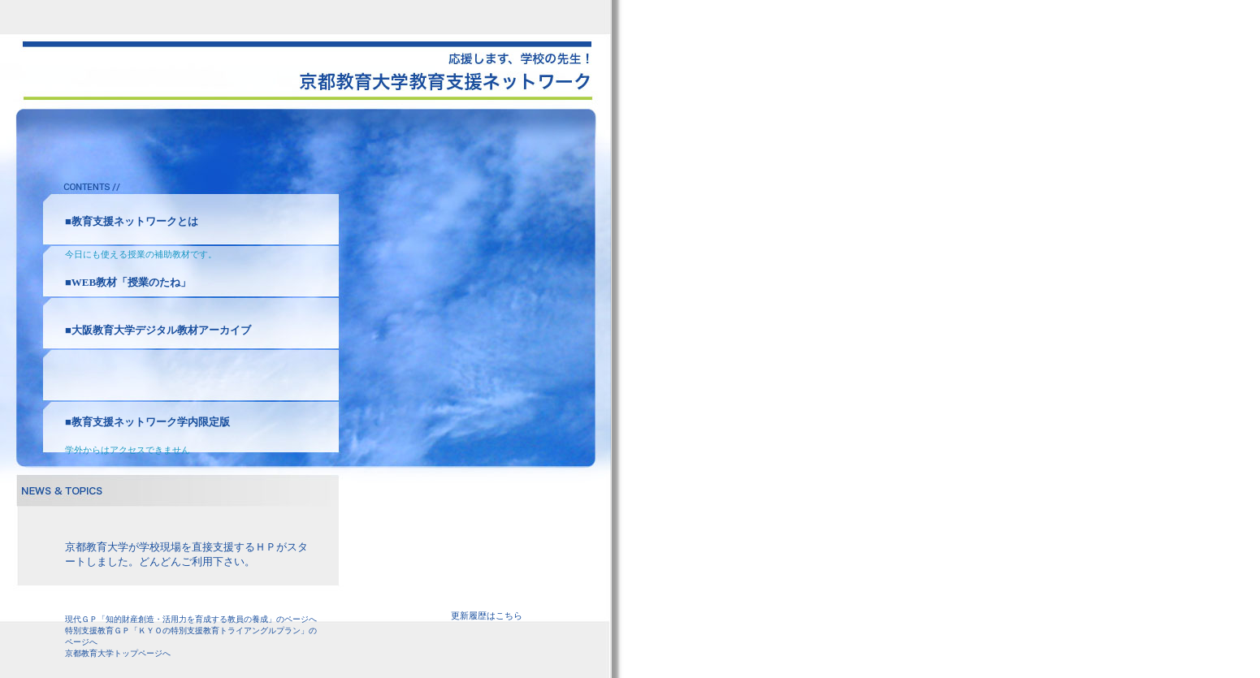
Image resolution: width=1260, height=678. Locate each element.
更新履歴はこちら (486, 615)
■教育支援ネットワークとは (131, 221)
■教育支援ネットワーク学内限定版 (147, 422)
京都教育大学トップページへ (118, 653)
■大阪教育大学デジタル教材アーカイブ (158, 330)
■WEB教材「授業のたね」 (128, 282)
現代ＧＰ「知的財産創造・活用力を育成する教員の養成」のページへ (191, 619)
